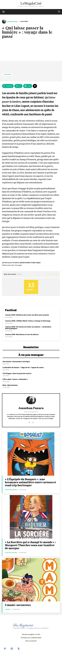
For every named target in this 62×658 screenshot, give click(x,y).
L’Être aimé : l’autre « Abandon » (15, 379)
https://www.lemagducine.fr (31, 412)
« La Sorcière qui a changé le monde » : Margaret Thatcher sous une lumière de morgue (30, 545)
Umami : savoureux (18, 604)
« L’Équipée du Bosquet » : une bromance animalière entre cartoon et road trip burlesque (30, 482)
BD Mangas (7, 74)
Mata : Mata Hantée (10, 385)
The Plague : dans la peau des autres (17, 373)
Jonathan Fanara (12, 21)
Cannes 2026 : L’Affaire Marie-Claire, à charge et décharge (27, 321)
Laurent (8, 609)
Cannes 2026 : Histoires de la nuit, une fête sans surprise (27, 315)
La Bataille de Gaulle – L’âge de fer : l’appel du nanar (23, 367)
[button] (59, 11)
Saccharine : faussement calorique (16, 361)
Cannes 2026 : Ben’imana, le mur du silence (22, 334)
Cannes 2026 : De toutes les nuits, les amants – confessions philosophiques (28, 328)
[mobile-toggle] (3, 11)
